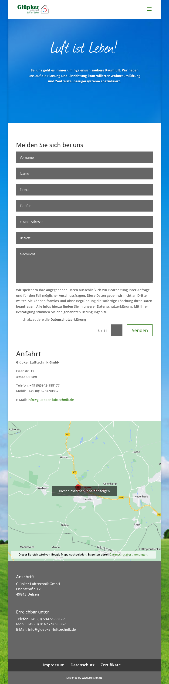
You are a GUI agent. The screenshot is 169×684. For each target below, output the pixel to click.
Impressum (53, 664)
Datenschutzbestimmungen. (128, 554)
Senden (140, 330)
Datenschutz (83, 664)
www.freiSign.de (92, 677)
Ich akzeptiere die (51, 319)
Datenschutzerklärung (68, 319)
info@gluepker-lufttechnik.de (51, 400)
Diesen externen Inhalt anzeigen (84, 491)
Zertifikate (111, 664)
